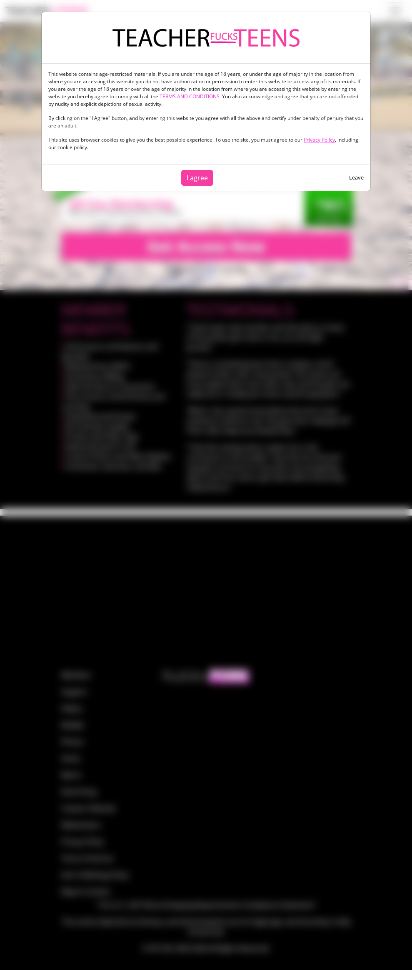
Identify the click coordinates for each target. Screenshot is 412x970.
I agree (197, 177)
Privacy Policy (319, 139)
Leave (356, 177)
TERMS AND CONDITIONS (190, 96)
